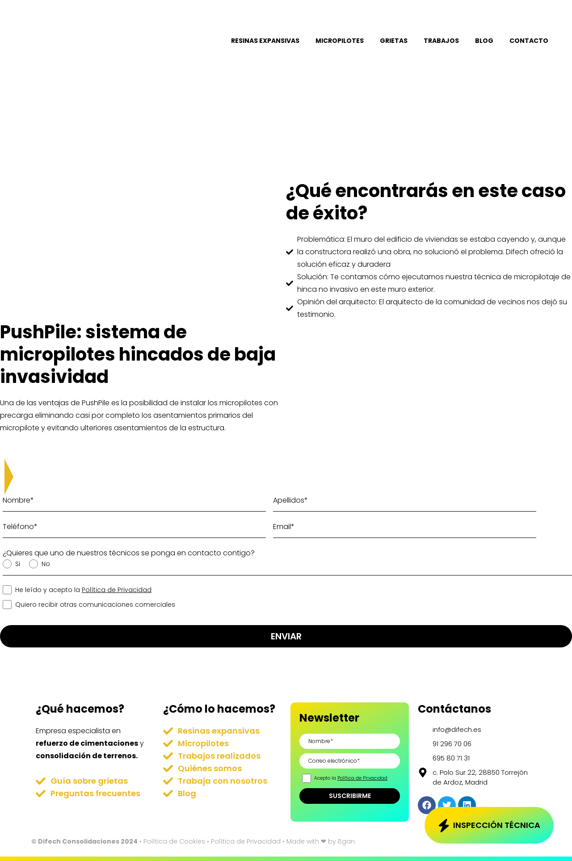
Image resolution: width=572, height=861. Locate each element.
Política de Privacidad (116, 589)
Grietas (394, 40)
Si (16, 564)
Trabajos (441, 40)
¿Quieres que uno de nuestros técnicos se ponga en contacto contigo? (129, 553)
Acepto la (350, 778)
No (45, 564)
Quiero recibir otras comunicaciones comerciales (94, 604)
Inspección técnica (496, 824)
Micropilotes (339, 40)
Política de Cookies (174, 841)
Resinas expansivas (265, 40)
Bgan (346, 841)
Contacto (528, 40)
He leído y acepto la (82, 590)
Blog (484, 40)
